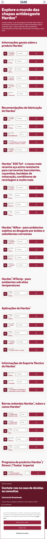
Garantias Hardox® (11, 62)
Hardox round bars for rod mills (10, 432)
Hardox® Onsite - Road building (10, 318)
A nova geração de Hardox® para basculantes (11, 188)
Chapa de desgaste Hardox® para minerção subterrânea (11, 342)
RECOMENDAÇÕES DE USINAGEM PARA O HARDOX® (13, 135)
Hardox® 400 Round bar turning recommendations (13, 415)
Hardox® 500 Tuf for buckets (10, 197)
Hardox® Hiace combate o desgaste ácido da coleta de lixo (11, 250)
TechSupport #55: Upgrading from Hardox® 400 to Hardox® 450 (11, 382)
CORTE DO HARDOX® (11, 119)
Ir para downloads (6, 504)
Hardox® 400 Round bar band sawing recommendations (13, 423)
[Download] (36, 53)
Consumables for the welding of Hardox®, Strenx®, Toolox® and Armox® (17, 143)
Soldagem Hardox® (11, 127)
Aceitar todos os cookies (22, 522)
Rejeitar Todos (22, 528)
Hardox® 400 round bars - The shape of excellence (11, 440)
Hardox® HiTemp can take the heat (10, 295)
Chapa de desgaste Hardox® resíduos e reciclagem (11, 325)
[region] (22, 523)
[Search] (2, 2)
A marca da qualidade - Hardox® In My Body (11, 71)
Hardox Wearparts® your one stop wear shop (11, 79)
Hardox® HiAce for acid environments (12, 242)
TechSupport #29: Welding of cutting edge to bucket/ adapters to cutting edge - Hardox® (17, 390)
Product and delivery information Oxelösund (11, 86)
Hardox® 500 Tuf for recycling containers (11, 205)
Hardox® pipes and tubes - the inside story (10, 449)
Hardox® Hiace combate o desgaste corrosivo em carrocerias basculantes (11, 265)
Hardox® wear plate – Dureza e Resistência (11, 54)
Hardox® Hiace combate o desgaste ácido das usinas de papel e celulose (11, 258)
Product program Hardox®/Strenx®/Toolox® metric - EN (15, 474)
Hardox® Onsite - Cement (16, 350)
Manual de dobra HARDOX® (11, 150)
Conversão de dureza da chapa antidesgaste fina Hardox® (12, 94)
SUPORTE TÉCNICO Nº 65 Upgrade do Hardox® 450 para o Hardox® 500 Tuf (11, 374)
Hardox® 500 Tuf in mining (10, 214)
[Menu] (44, 2)
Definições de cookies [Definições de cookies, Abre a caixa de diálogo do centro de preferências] (22, 533)
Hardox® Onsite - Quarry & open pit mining (10, 335)
